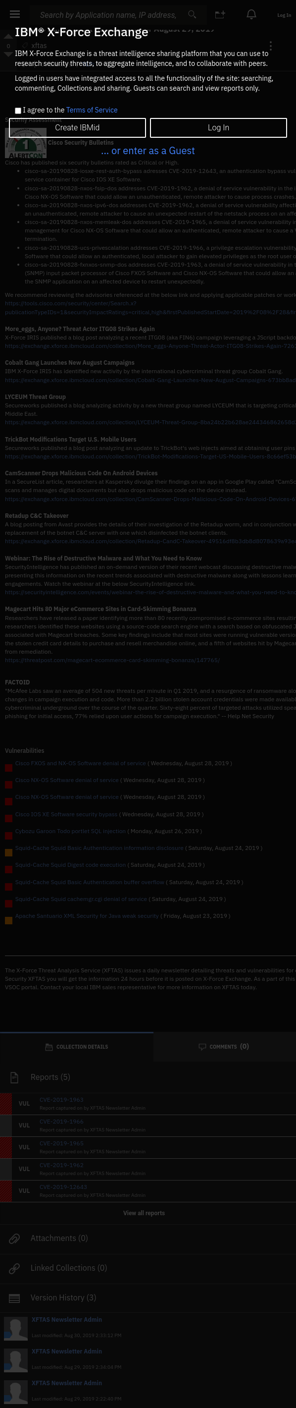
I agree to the (70, 110)
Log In (218, 127)
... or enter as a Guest (148, 150)
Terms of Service (92, 110)
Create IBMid (77, 127)
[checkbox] (18, 111)
